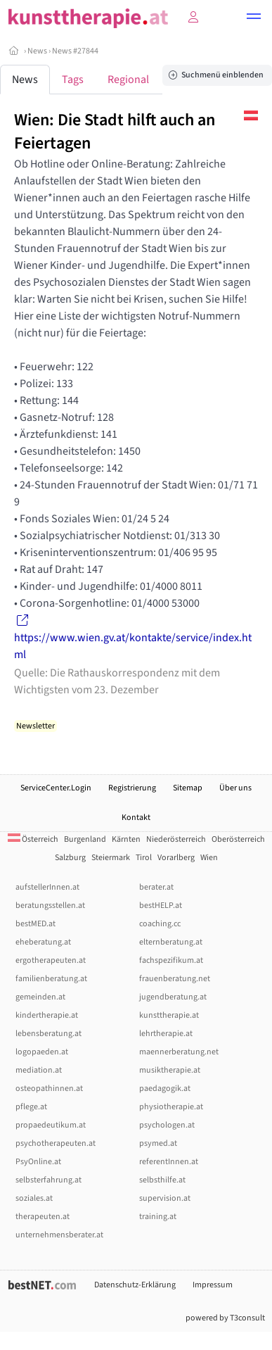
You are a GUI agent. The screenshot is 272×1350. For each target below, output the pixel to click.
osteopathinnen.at (49, 1088)
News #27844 (75, 51)
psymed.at (158, 1143)
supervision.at (164, 1198)
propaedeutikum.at (50, 1125)
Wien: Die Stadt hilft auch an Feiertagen (114, 132)
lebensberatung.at (48, 1034)
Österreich (33, 839)
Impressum (213, 1285)
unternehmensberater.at (59, 1235)
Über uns (235, 788)
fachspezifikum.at (171, 960)
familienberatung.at (51, 979)
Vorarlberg (176, 858)
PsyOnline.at (38, 1162)
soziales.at (34, 1198)
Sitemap (187, 788)
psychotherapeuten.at (55, 1143)
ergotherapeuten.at (50, 960)
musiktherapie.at (169, 1070)
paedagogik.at (164, 1088)
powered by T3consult (225, 1318)
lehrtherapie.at (166, 1034)
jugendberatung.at (173, 997)
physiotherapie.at (171, 1107)
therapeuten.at (42, 1217)
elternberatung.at (170, 942)
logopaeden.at (41, 1052)
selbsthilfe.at (162, 1180)
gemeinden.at (40, 997)
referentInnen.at (168, 1162)
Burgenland (85, 839)
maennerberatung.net (179, 1052)
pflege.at (31, 1107)
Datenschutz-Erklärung (135, 1285)
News (37, 51)
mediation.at (38, 1070)
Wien (209, 858)
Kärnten (126, 839)
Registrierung (132, 788)
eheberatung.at (43, 942)
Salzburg (70, 858)
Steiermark (110, 858)
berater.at (156, 887)
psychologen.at (167, 1125)
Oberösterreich (238, 839)
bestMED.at (35, 924)
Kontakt (136, 818)
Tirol (144, 858)
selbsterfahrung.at (48, 1180)
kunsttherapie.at (169, 1015)
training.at (157, 1217)
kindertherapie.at (46, 1015)
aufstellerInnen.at (47, 887)
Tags (73, 79)
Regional (128, 79)
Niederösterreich (176, 839)
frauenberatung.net (174, 979)
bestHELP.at (160, 905)
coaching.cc (160, 924)
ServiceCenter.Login (55, 788)
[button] (254, 18)
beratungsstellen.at (50, 905)
